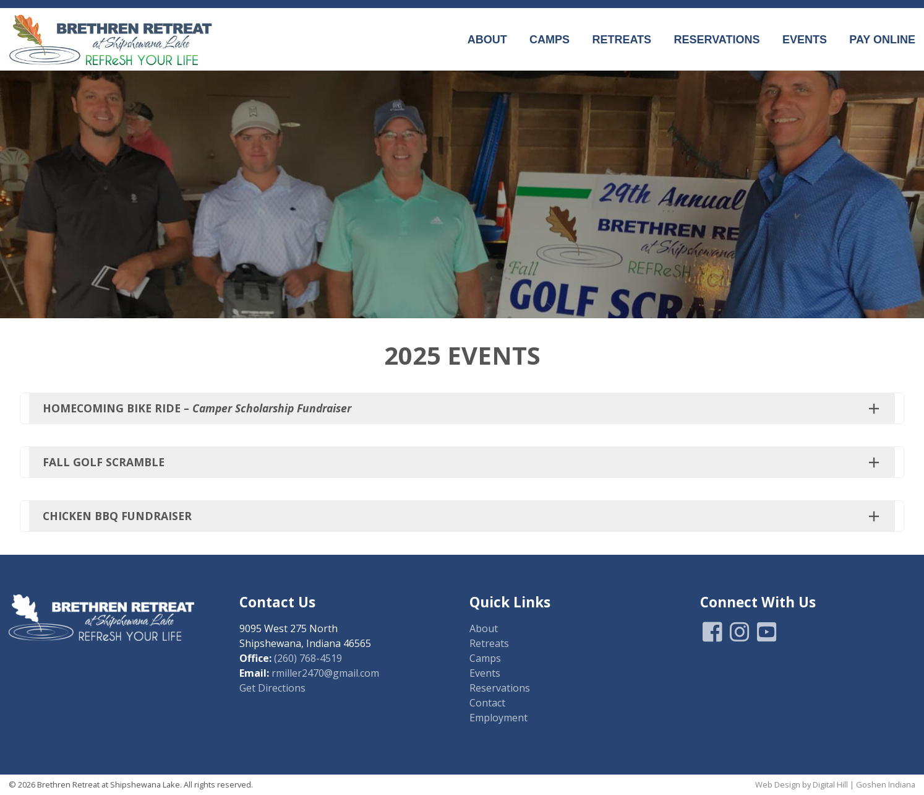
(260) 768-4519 (308, 658)
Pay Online (882, 39)
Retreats (621, 39)
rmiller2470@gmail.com (325, 673)
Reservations (716, 39)
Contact (487, 703)
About (487, 39)
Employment (498, 717)
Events (804, 39)
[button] (462, 408)
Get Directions (272, 688)
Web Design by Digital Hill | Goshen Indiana (835, 784)
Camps (549, 39)
